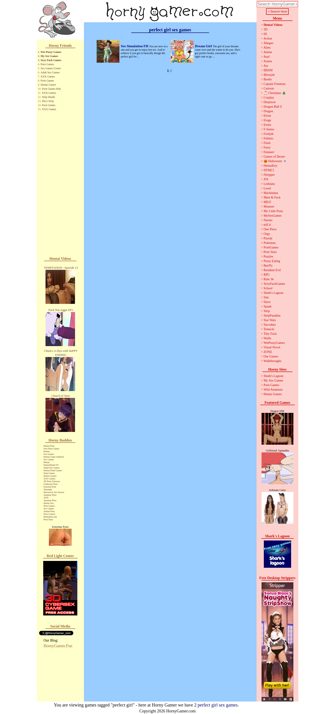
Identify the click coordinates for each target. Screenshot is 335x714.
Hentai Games (50, 476)
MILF (267, 202)
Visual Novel (272, 347)
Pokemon (270, 243)
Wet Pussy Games (50, 52)
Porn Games (47, 64)
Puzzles (268, 256)
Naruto (268, 220)
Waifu (267, 338)
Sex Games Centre (51, 68)
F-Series (269, 129)
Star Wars (270, 320)
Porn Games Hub (51, 88)
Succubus (270, 324)
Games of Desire (274, 156)
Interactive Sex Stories (54, 492)
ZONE (268, 352)
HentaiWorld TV (51, 465)
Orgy (267, 234)
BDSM (268, 70)
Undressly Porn (51, 484)
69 (265, 34)
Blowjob (269, 75)
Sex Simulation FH (135, 46)
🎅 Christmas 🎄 (275, 93)
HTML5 (269, 170)
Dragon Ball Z (273, 106)
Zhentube (48, 489)
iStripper (269, 174)
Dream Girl (204, 46)
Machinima (271, 193)
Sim (266, 297)
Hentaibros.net (50, 517)
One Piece (270, 229)
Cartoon (269, 88)
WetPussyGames (274, 343)
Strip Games (49, 473)
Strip (267, 311)
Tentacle (269, 329)
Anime (267, 52)
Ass (265, 65)
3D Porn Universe (52, 481)
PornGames (271, 247)
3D (265, 29)
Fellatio (268, 138)
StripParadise (272, 315)
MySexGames (273, 215)
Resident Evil (272, 270)
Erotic (267, 124)
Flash (267, 143)
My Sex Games (49, 56)
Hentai (47, 451)
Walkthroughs (272, 361)
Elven (267, 115)
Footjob (269, 134)
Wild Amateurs (273, 389)
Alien (266, 47)
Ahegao (268, 43)
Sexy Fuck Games (51, 60)
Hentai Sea (49, 503)
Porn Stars (48, 519)
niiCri (267, 224)
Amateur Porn (50, 495)
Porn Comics (49, 514)
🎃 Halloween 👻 (275, 161)
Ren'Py (268, 265)
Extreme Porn (50, 487)
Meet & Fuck (272, 197)
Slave (267, 302)
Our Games (271, 356)
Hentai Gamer (48, 84)
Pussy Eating (272, 261)
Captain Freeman (274, 84)
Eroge (267, 120)
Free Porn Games (51, 448)
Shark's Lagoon (273, 293)
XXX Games (48, 76)
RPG (267, 274)
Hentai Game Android (54, 457)
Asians (267, 61)
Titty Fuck (270, 333)
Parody (268, 238)
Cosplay (269, 97)
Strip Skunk (48, 97)
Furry (267, 147)
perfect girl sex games (218, 704)
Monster (269, 206)
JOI (266, 179)
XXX (46, 497)
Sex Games (49, 454)
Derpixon (270, 102)
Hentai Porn (49, 446)
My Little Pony (273, 211)
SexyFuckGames (274, 283)
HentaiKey (270, 165)
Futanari (269, 152)
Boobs (268, 79)
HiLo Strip (48, 101)
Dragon (268, 111)
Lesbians (269, 184)
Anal (266, 56)
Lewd (267, 188)
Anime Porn (49, 511)
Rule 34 (269, 279)
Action (267, 38)
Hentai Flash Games (53, 470)
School (268, 288)
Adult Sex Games (50, 72)
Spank (268, 306)
